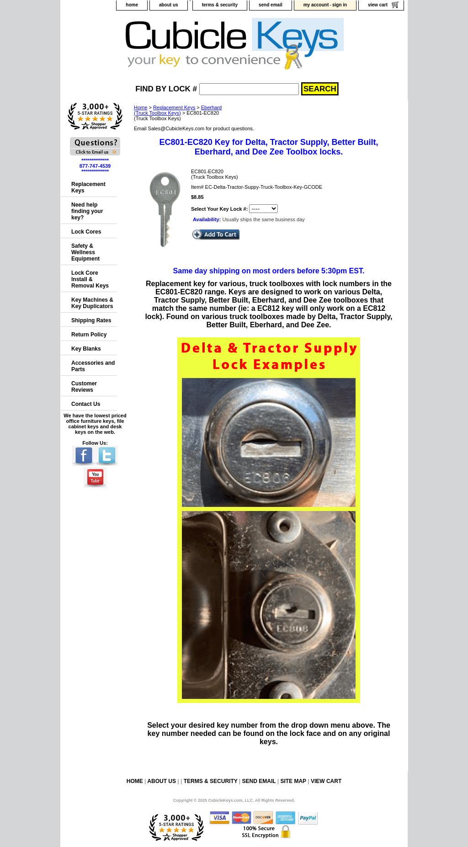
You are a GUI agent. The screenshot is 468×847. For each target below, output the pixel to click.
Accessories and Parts (93, 366)
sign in (339, 4)
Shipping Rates (91, 320)
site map (293, 781)
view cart (378, 4)
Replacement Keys (174, 107)
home (132, 4)
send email (270, 4)
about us (168, 4)
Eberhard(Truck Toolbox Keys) (178, 110)
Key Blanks (86, 349)
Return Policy (88, 334)
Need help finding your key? (87, 211)
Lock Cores (86, 232)
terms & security (220, 4)
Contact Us (85, 404)
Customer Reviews (84, 386)
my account (316, 4)
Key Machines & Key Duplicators (92, 303)
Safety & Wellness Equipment (85, 252)
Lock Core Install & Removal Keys (90, 279)
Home (140, 107)
